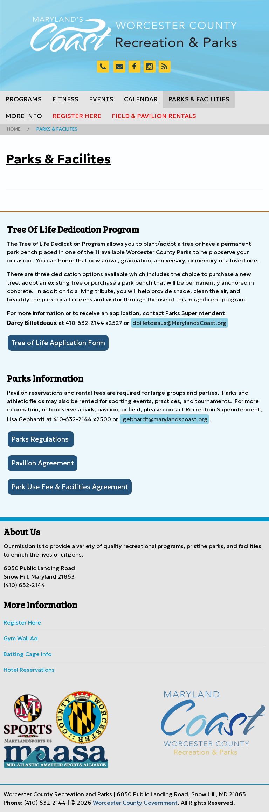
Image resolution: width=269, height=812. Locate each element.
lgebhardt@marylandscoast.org (164, 419)
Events (101, 99)
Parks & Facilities (198, 99)
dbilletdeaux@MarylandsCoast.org (179, 322)
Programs (23, 99)
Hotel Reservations (29, 669)
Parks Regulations (40, 439)
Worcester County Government (135, 802)
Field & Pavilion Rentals (154, 116)
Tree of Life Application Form (58, 343)
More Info (23, 116)
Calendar (141, 99)
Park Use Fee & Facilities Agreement (69, 487)
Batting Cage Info (27, 653)
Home (13, 129)
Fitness (65, 99)
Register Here (77, 116)
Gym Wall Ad (21, 638)
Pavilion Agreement (42, 463)
